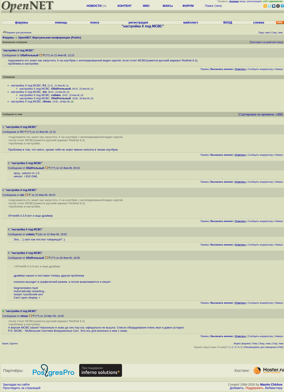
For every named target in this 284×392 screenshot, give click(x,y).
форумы (21, 22)
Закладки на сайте (16, 384)
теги (218, 5)
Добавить (237, 388)
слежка (258, 22)
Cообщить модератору (260, 69)
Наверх (279, 69)
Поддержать (254, 388)
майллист (190, 22)
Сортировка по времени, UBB (260, 114)
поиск (94, 22)
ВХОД (227, 22)
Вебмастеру (274, 388)
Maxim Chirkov (271, 384)
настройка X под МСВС (26, 85)
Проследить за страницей (21, 388)
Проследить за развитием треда (266, 42)
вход (242, 1)
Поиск (209, 5)
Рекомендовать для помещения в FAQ (264, 347)
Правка (205, 69)
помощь (61, 22)
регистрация (254, 1)
